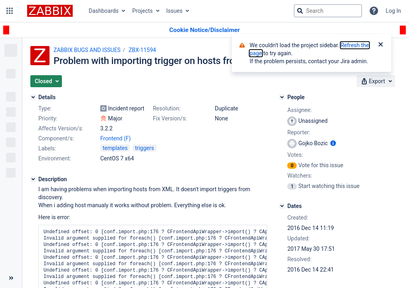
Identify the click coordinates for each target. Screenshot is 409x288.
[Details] (33, 97)
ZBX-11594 (142, 50)
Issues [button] (174, 11)
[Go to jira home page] (50, 11)
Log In (393, 11)
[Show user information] (333, 143)
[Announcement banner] (204, 30)
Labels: (47, 148)
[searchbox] (328, 10)
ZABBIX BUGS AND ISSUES (87, 50)
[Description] (33, 179)
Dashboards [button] (104, 11)
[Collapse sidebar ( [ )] (11, 278)
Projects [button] (142, 11)
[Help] (373, 10)
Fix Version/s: (170, 118)
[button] (9, 11)
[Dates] (282, 206)
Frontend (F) (115, 138)
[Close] (381, 45)
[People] (282, 97)
